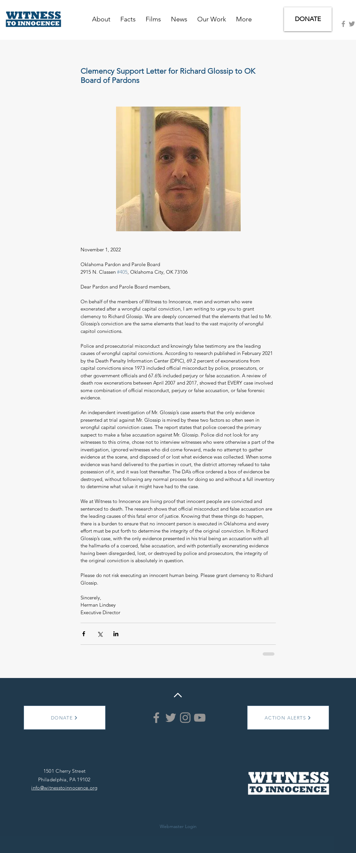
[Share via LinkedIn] (116, 634)
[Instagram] (185, 718)
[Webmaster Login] (178, 826)
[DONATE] (308, 19)
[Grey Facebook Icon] (343, 24)
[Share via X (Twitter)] (100, 634)
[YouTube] (200, 718)
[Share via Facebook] (84, 634)
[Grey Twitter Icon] (352, 24)
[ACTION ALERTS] (288, 718)
